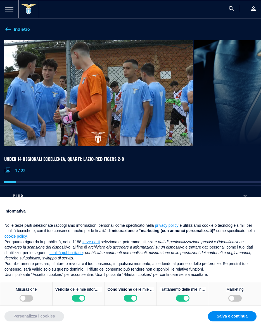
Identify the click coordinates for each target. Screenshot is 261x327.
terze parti (91, 242)
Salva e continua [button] (232, 316)
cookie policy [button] (15, 236)
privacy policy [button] (167, 225)
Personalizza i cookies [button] (34, 316)
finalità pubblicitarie (66, 252)
